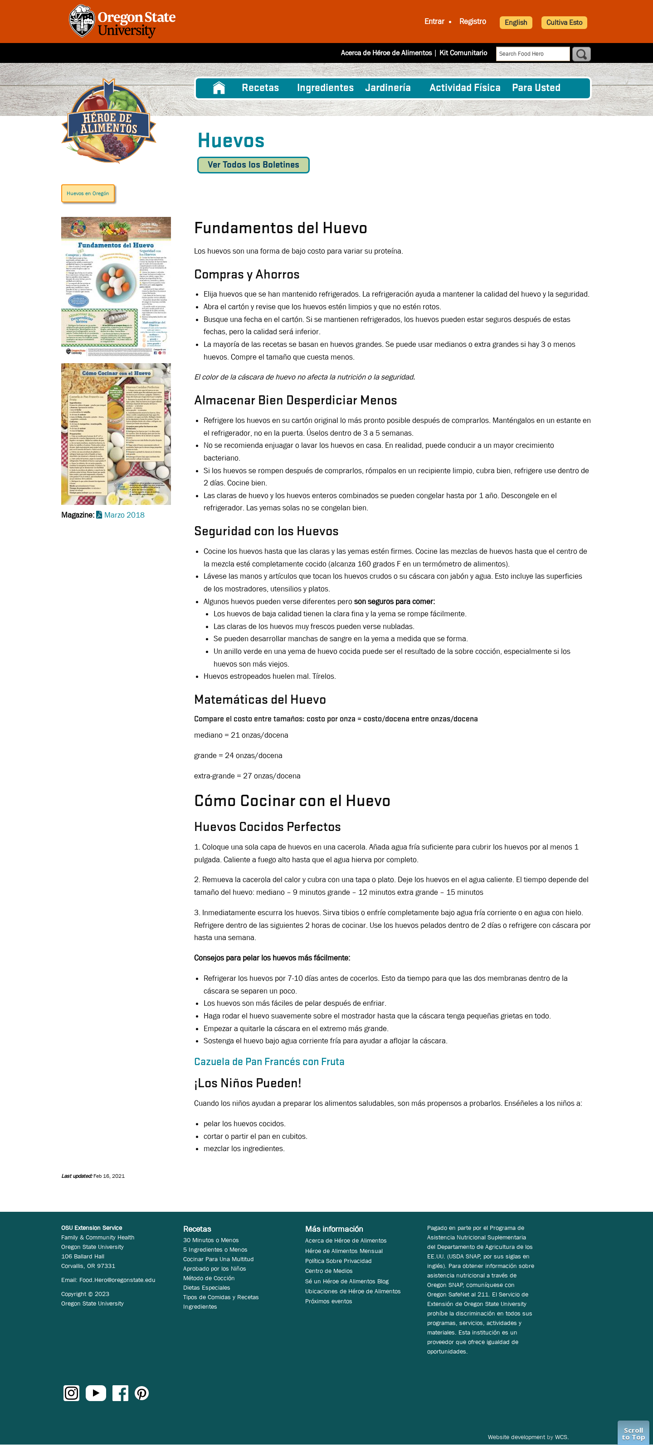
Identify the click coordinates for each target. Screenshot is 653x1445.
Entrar (434, 21)
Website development (516, 1437)
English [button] (516, 22)
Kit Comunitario (463, 53)
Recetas (260, 88)
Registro (472, 21)
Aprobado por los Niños (214, 1268)
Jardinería (388, 88)
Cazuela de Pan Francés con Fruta (269, 1062)
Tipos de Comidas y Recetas (221, 1297)
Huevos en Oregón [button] (88, 193)
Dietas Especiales (206, 1287)
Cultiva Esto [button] (564, 22)
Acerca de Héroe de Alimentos (386, 53)
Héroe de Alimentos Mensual (344, 1251)
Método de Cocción (209, 1278)
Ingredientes (325, 88)
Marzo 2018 (124, 515)
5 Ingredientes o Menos (215, 1249)
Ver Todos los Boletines (253, 165)
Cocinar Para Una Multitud (218, 1259)
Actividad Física (465, 88)
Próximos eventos (328, 1301)
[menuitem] (219, 88)
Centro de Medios (329, 1271)
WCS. (562, 1437)
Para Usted (536, 88)
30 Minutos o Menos (211, 1240)
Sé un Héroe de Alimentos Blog (347, 1281)
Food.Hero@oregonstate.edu (117, 1280)
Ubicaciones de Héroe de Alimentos (353, 1291)
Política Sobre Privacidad (338, 1261)
